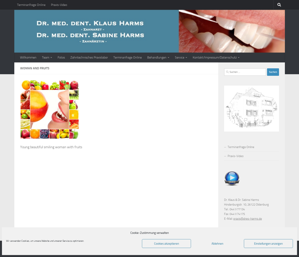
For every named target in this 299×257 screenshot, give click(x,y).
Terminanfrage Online (31, 5)
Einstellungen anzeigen (268, 243)
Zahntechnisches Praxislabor (89, 57)
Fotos (61, 57)
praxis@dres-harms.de (247, 218)
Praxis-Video (59, 5)
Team (45, 57)
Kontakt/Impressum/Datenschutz (215, 57)
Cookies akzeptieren (166, 243)
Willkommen (28, 57)
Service (179, 57)
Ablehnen (217, 243)
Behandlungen (156, 57)
